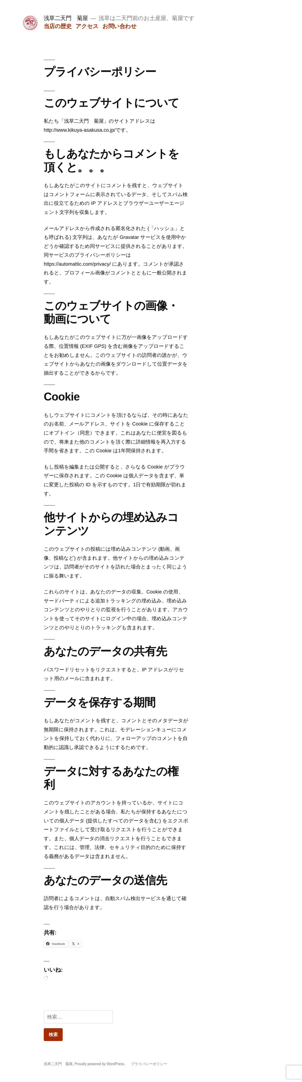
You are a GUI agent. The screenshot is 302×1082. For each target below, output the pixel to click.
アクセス (87, 26)
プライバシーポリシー (149, 1064)
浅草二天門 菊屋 (66, 18)
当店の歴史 (58, 26)
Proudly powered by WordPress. (100, 1064)
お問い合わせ (119, 26)
